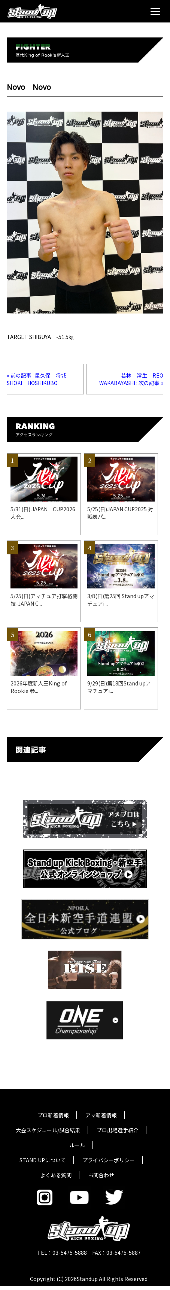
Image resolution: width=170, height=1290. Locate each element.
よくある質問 (56, 1175)
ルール (77, 1145)
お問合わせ (101, 1175)
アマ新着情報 (101, 1115)
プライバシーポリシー (108, 1160)
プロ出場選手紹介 (118, 1130)
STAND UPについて (42, 1160)
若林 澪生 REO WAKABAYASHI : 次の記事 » (134, 379)
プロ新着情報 (53, 1115)
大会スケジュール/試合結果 (48, 1130)
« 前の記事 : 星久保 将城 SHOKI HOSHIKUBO (39, 379)
